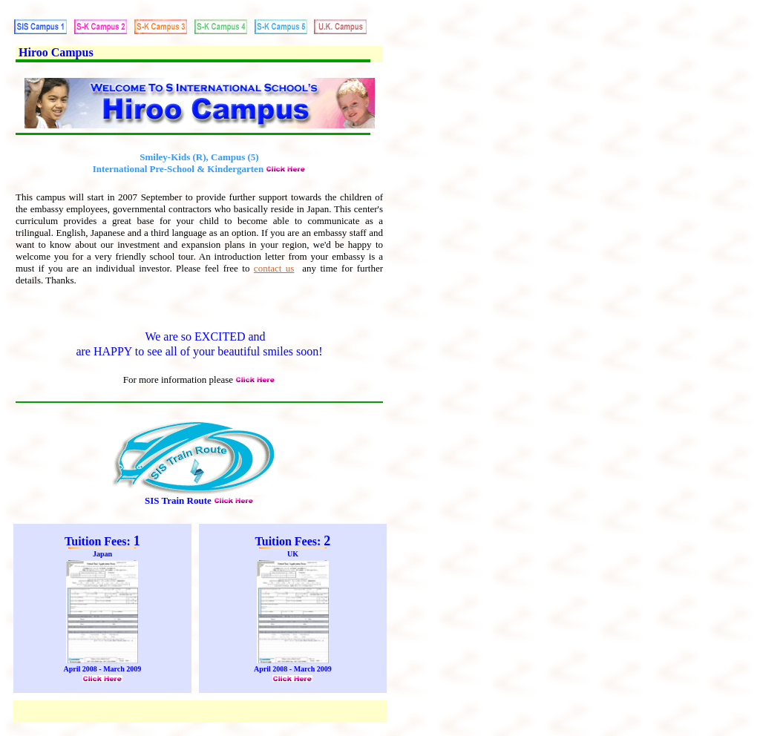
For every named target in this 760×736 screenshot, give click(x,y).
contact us (274, 268)
